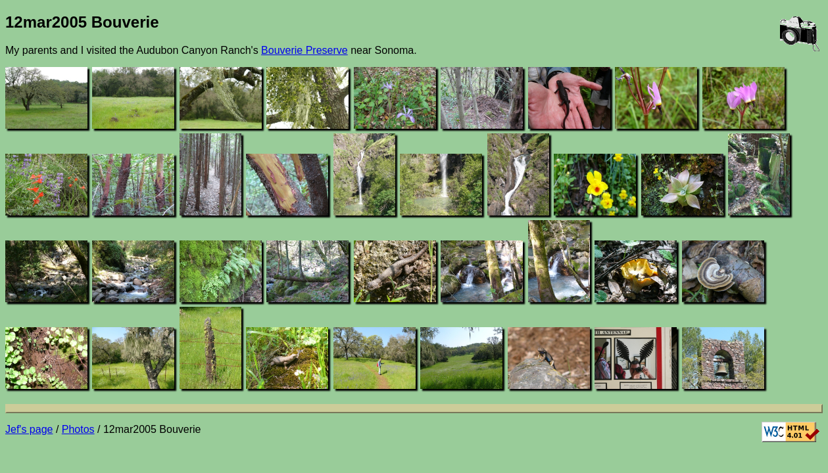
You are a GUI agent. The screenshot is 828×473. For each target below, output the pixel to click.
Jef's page (29, 429)
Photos (78, 429)
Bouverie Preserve (304, 50)
